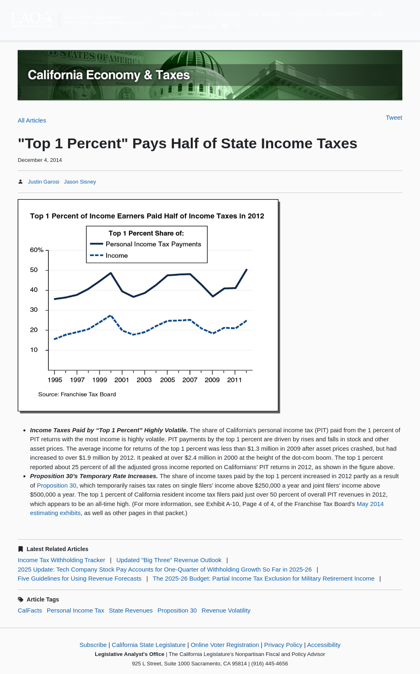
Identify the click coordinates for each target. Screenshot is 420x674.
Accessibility (324, 644)
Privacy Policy (283, 644)
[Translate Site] (225, 26)
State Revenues (131, 610)
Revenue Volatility (226, 610)
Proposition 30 (56, 485)
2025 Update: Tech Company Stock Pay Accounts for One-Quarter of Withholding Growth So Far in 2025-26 (165, 569)
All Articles (32, 120)
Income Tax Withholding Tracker (61, 559)
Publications (223, 13)
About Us (203, 26)
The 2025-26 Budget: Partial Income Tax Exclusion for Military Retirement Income (263, 578)
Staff (376, 13)
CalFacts (30, 610)
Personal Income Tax (75, 610)
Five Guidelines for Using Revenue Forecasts (80, 578)
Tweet (394, 117)
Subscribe (93, 644)
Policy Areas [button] (177, 13)
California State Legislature (149, 644)
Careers (171, 26)
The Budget (265, 13)
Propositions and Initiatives (325, 13)
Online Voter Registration (225, 644)
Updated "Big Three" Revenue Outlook (168, 559)
